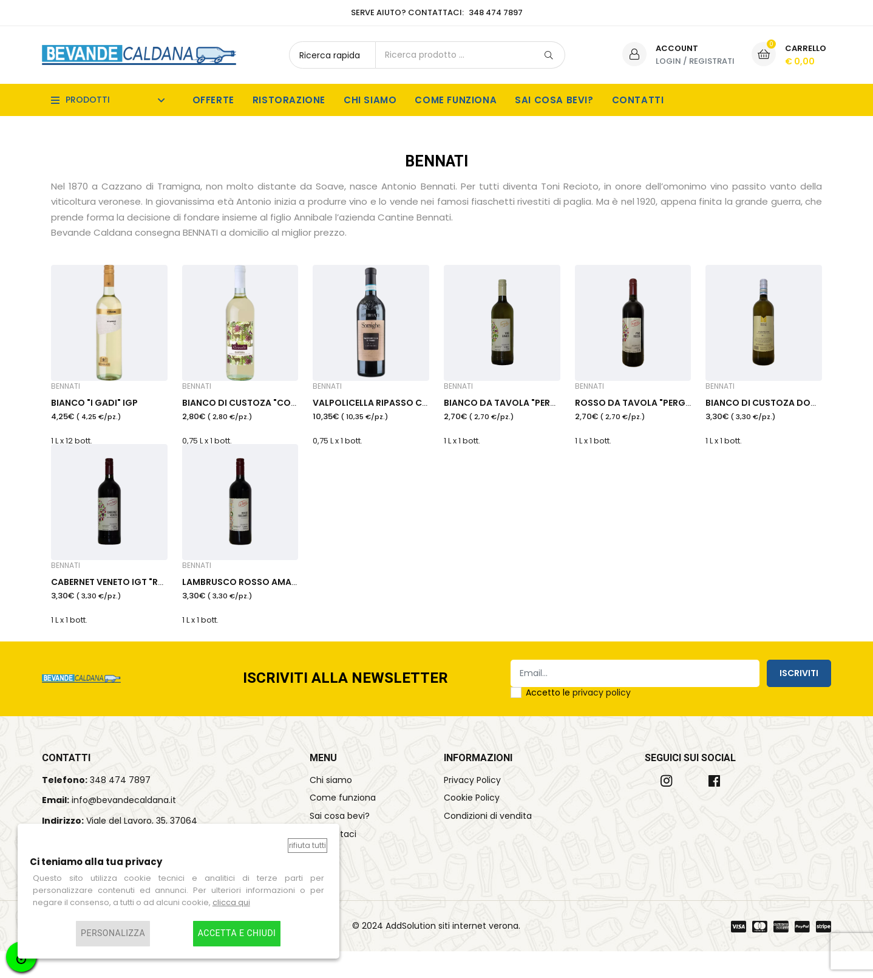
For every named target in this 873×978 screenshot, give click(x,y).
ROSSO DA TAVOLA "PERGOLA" (641, 414)
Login (668, 61)
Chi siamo (370, 100)
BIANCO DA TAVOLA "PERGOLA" (511, 414)
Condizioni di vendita (488, 842)
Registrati (712, 61)
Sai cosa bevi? (554, 100)
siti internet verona (478, 952)
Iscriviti (799, 699)
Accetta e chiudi (237, 933)
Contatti (638, 100)
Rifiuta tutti (307, 845)
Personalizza (113, 933)
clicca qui (231, 902)
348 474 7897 (120, 806)
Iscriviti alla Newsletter (345, 705)
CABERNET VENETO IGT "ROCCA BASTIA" (136, 606)
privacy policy (601, 719)
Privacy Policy (472, 806)
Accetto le (578, 718)
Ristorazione (289, 100)
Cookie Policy (472, 824)
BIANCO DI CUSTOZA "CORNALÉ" (251, 414)
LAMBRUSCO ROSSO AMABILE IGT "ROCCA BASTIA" (290, 606)
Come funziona (456, 100)
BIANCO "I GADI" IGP (94, 414)
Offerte (213, 100)
